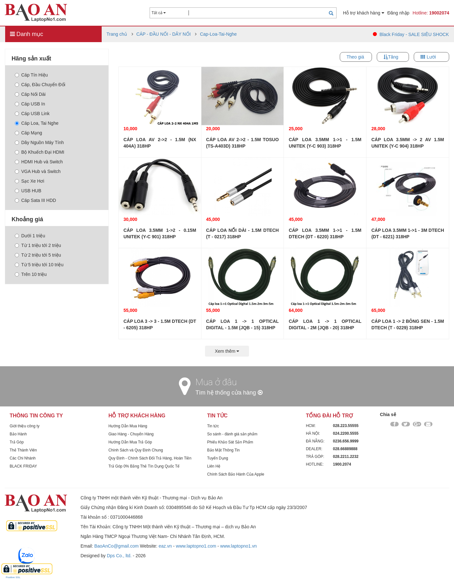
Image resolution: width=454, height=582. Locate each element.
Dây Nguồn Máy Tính (39, 142)
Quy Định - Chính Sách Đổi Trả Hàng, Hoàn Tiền (149, 458)
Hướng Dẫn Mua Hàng (127, 426)
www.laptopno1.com (196, 546)
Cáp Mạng (28, 132)
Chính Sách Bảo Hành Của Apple (235, 474)
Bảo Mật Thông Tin (223, 450)
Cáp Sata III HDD (35, 200)
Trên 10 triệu (31, 274)
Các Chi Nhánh (23, 458)
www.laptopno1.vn (238, 546)
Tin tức (213, 426)
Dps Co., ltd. (119, 555)
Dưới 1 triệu (30, 235)
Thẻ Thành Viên (23, 450)
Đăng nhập (398, 12)
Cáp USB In (30, 103)
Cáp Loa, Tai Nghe (37, 123)
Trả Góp (17, 442)
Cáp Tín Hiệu (31, 74)
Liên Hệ (213, 466)
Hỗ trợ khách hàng (363, 12)
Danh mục (26, 34)
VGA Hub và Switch (37, 171)
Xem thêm (227, 351)
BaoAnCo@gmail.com (116, 546)
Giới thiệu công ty (25, 426)
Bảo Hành (18, 434)
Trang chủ (117, 34)
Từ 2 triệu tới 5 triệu (38, 255)
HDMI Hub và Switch (39, 161)
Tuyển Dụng (217, 458)
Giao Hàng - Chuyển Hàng (131, 434)
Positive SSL (13, 577)
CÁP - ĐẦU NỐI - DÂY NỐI (163, 34)
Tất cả (159, 13)
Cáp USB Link (32, 113)
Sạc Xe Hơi (29, 181)
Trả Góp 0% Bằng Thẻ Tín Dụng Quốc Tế (144, 466)
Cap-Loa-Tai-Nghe (218, 34)
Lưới (431, 56)
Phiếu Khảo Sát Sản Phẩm (230, 442)
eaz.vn (165, 546)
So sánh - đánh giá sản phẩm (232, 434)
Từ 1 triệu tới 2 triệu (38, 245)
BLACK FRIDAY (23, 466)
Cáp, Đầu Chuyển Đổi (40, 84)
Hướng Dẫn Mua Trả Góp (130, 442)
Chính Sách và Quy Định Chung (135, 450)
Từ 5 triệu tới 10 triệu (39, 264)
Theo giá (355, 56)
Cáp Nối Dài (30, 94)
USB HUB (28, 190)
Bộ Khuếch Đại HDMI (39, 152)
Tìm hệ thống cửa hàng (229, 392)
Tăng (393, 56)
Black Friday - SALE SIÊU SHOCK (414, 34)
